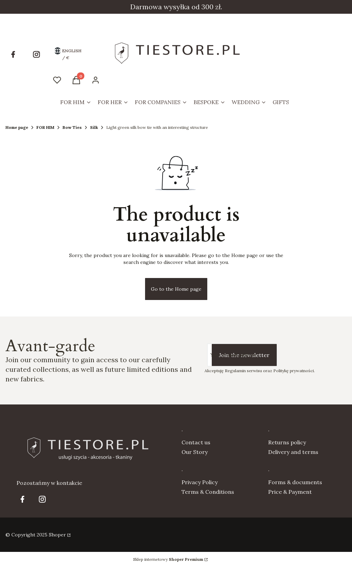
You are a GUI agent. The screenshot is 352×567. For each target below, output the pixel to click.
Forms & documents (295, 482)
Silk (94, 127)
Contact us (196, 442)
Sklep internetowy (168, 559)
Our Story (195, 451)
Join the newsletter (244, 355)
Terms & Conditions (208, 491)
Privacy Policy (200, 482)
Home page (17, 127)
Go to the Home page (176, 289)
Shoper (57, 535)
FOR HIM (45, 127)
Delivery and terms (293, 451)
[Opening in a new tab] (13, 54)
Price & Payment (290, 491)
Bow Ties (72, 127)
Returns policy (287, 442)
